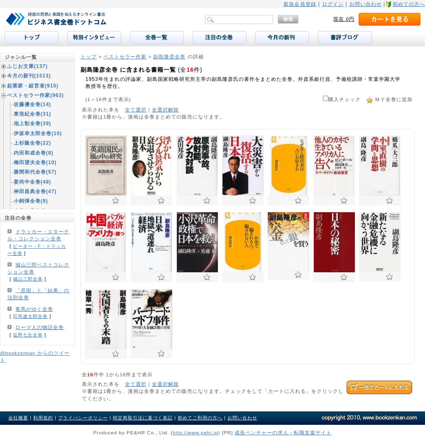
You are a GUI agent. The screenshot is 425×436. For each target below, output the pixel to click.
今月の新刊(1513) (29, 76)
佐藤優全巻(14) (32, 104)
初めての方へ (409, 4)
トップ (89, 56)
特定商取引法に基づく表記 (143, 417)
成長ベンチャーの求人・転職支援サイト (283, 432)
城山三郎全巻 (28, 278)
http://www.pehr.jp (195, 432)
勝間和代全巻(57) (35, 172)
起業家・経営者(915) (33, 86)
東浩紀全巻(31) (32, 114)
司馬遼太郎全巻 (30, 316)
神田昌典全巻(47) (35, 191)
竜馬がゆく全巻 (34, 309)
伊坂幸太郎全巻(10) (38, 133)
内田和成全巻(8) (34, 153)
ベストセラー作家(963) (35, 95)
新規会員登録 (299, 4)
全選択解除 (165, 109)
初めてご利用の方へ (200, 417)
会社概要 (18, 417)
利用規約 (43, 417)
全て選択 (136, 109)
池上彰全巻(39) (32, 123)
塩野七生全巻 (28, 334)
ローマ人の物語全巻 (39, 327)
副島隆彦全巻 (169, 56)
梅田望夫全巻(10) (35, 162)
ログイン (333, 4)
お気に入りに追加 (115, 200)
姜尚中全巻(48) (32, 182)
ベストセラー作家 (125, 56)
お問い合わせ (365, 4)
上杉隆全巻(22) (32, 143)
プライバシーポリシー (83, 417)
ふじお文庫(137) (27, 66)
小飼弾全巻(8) (31, 201)
